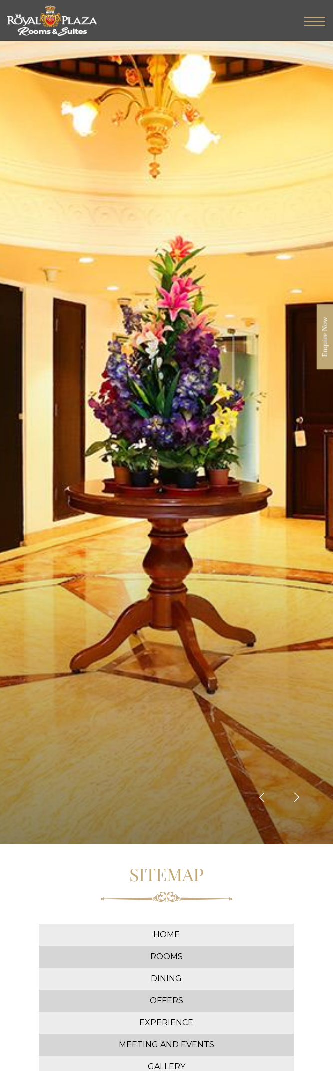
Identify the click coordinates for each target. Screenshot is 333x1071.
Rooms (166, 956)
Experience (167, 1022)
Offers (167, 1000)
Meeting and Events (166, 1044)
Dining (166, 978)
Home (167, 934)
